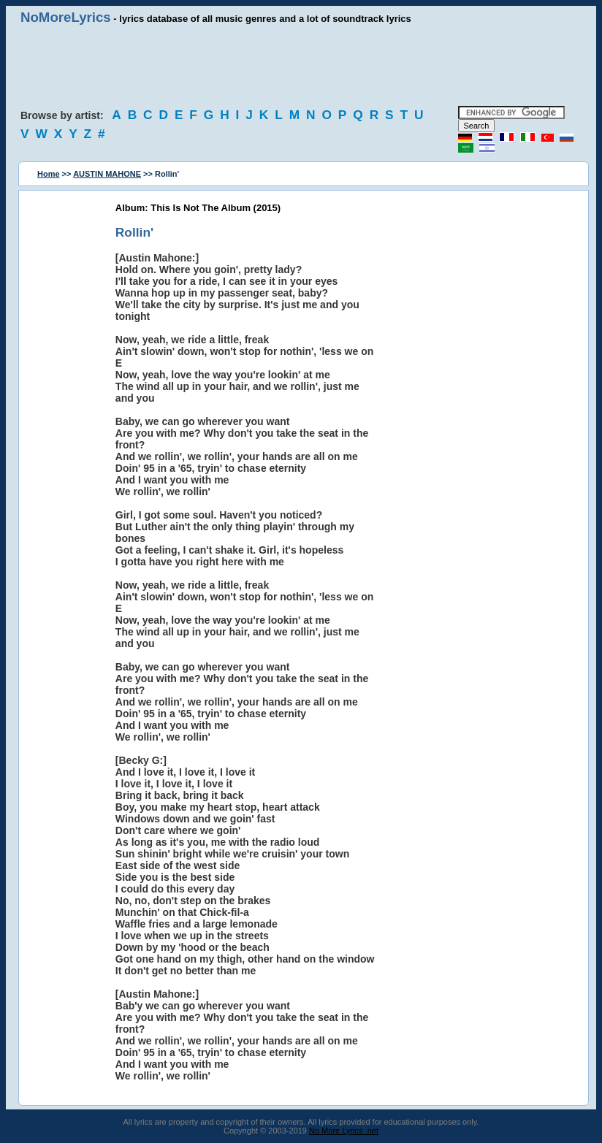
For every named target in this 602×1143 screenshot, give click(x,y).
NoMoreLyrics (65, 17)
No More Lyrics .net (343, 1130)
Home (48, 173)
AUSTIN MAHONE (107, 173)
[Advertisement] (301, 66)
